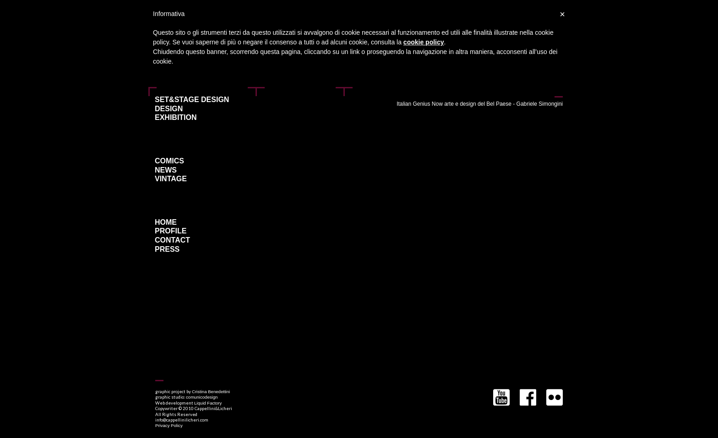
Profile (170, 231)
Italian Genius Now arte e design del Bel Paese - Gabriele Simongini (480, 104)
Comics (169, 161)
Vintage (171, 179)
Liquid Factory (208, 403)
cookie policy (423, 42)
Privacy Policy (169, 425)
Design (169, 109)
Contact (172, 240)
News (166, 170)
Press (167, 249)
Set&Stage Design (192, 99)
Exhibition (176, 117)
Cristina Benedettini (211, 391)
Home (166, 222)
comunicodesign (202, 397)
